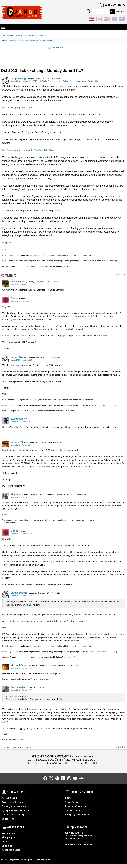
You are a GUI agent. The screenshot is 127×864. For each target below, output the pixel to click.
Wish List (7, 841)
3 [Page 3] (122, 274)
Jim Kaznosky (19, 281)
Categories (3, 27)
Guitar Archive (30, 35)
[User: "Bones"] (5, 300)
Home (68, 797)
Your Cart (102, 5)
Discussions (7, 35)
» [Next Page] (124, 274)
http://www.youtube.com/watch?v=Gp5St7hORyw (28, 150)
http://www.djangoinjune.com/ (17, 107)
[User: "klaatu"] (5, 496)
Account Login (10, 797)
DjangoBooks (67, 827)
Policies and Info (67, 792)
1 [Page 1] (118, 274)
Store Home (8, 833)
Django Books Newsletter (16, 810)
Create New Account (13, 802)
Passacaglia (18, 687)
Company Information (77, 814)
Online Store (4, 827)
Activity (18, 35)
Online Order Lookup (13, 814)
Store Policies (72, 802)
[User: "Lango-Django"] (5, 80)
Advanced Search (11, 849)
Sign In (43, 35)
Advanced (120, 11)
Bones (14, 298)
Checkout (7, 845)
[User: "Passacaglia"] (5, 689)
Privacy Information (76, 806)
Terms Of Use (72, 810)
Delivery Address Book (14, 806)
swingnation (18, 418)
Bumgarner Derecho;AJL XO (48, 282)
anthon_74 (17, 442)
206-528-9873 (85, 844)
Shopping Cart (10, 837)
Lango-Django (19, 78)
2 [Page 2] (120, 274)
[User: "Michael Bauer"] (5, 667)
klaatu (14, 494)
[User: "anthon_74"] (5, 444)
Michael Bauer (19, 665)
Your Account (4, 792)
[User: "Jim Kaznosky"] (5, 283)
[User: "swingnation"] (5, 420)
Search (88, 11)
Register (60, 47)
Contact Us (8, 818)
